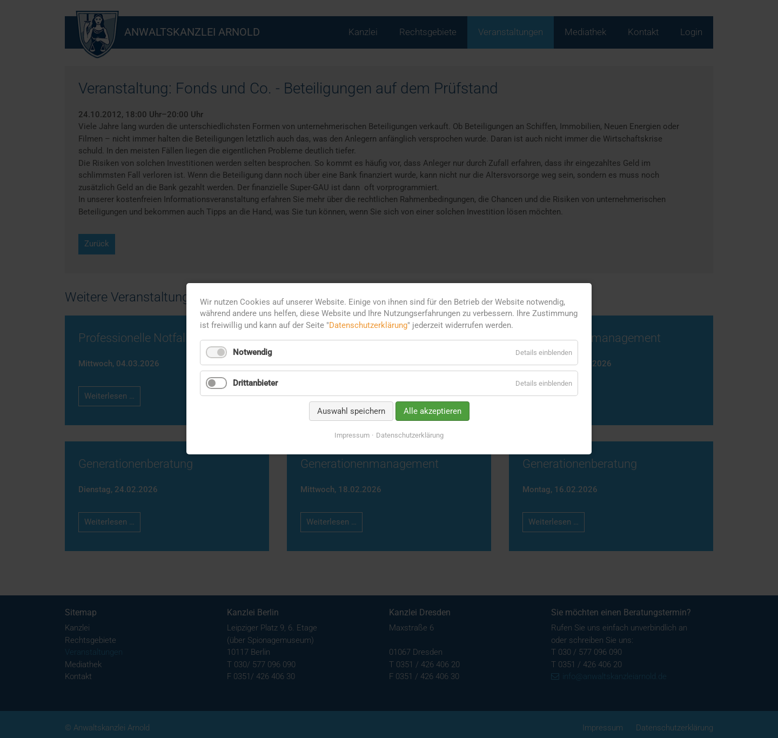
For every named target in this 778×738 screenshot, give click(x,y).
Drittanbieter (255, 383)
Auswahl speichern (351, 411)
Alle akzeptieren (432, 411)
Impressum (352, 435)
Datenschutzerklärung (368, 325)
